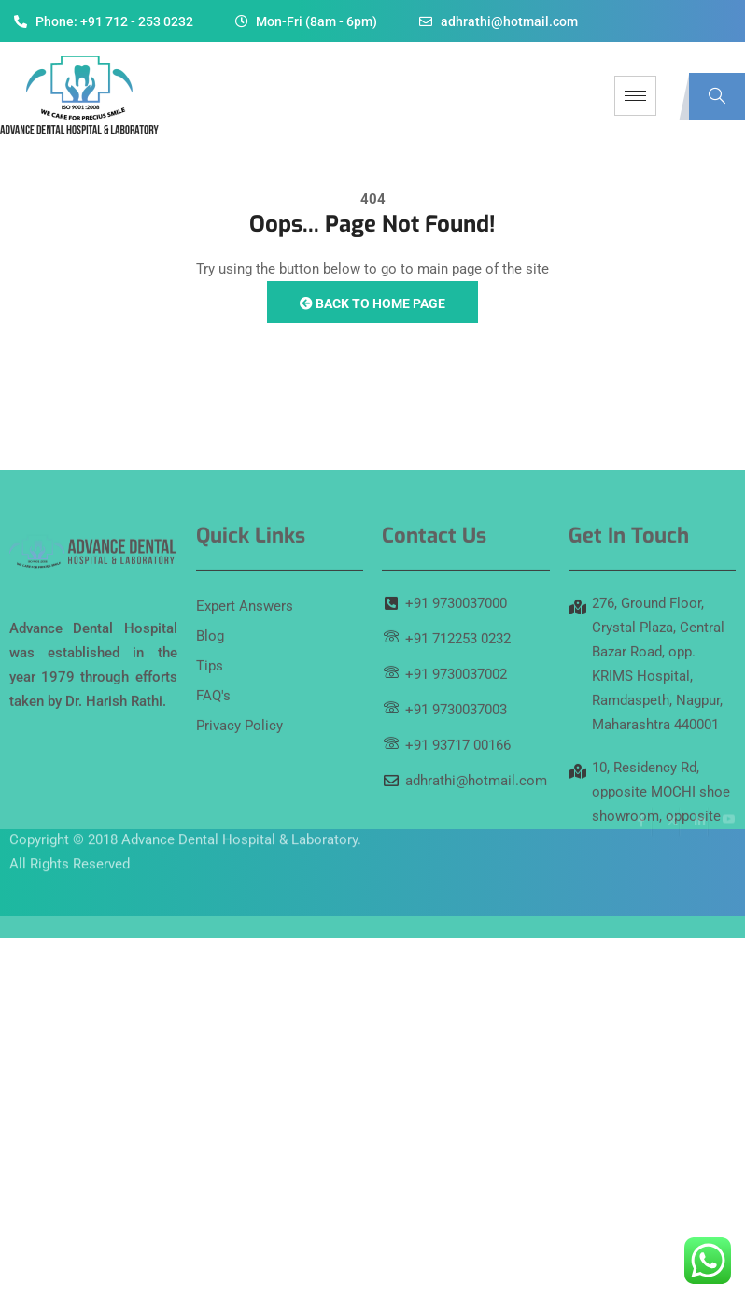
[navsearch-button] (717, 96)
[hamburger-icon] (635, 96)
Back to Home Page (372, 303)
